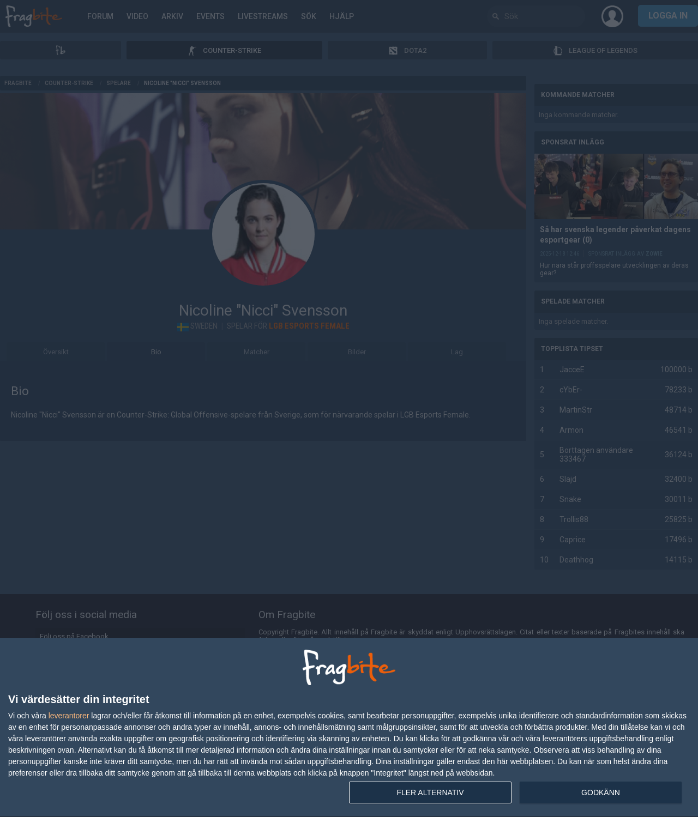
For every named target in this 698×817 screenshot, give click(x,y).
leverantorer (69, 715)
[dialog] (349, 728)
